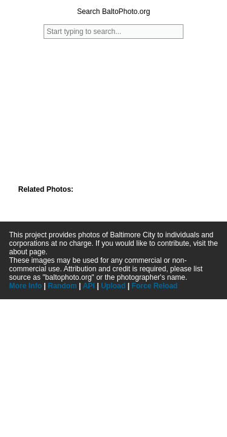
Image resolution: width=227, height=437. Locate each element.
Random (62, 286)
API (89, 286)
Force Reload (154, 286)
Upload (113, 286)
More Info (25, 286)
